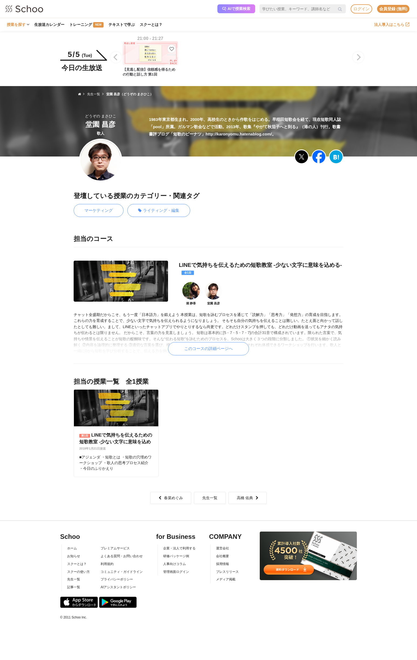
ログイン (361, 8)
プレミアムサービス (115, 548)
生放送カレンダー (49, 24)
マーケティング (98, 210)
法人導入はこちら (391, 24)
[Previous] (116, 57)
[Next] (358, 57)
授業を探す (18, 24)
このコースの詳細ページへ (208, 348)
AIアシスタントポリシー (118, 587)
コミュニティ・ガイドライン (122, 572)
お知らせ (73, 556)
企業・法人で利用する (179, 548)
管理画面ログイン (176, 572)
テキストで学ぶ (121, 24)
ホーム (72, 548)
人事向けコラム (174, 564)
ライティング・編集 (158, 210)
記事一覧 (73, 587)
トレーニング (86, 25)
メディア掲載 (225, 579)
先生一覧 (209, 498)
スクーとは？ (151, 24)
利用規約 (107, 564)
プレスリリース (227, 572)
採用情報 (222, 564)
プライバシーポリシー (117, 579)
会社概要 (222, 556)
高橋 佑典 (247, 498)
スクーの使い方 (78, 572)
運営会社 (222, 548)
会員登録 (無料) (393, 8)
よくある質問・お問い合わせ (122, 556)
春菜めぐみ (171, 498)
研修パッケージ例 (176, 556)
